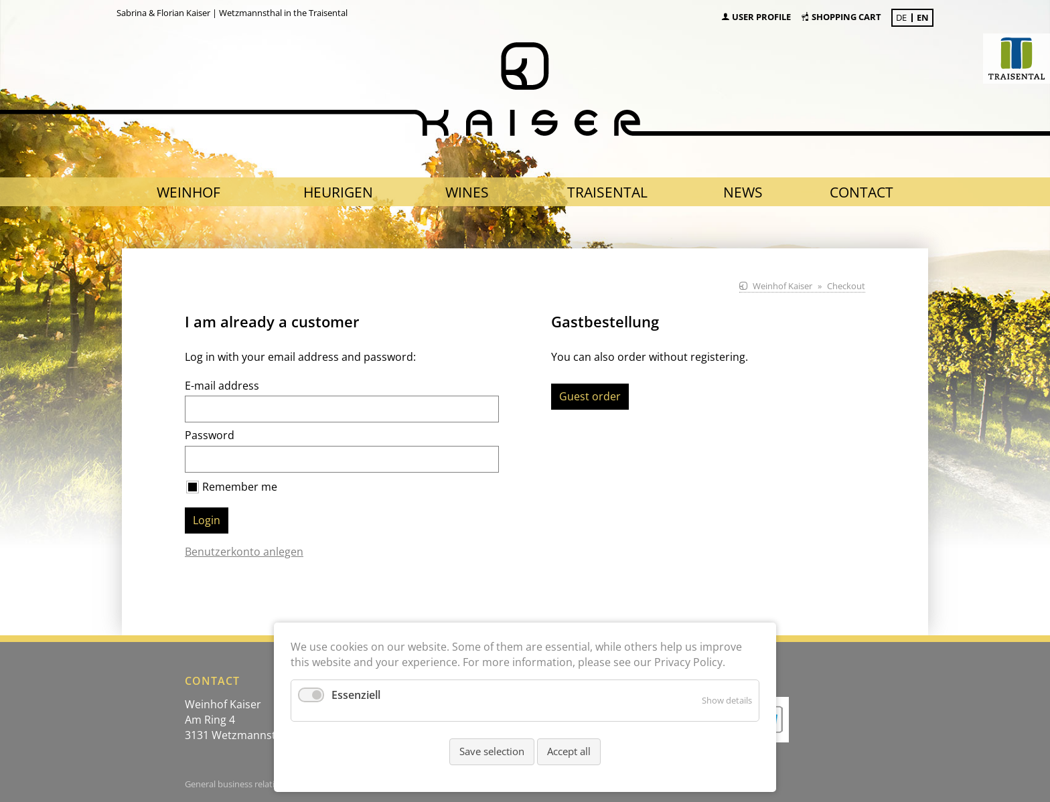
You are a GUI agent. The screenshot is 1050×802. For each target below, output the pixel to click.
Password (209, 435)
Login (206, 520)
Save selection (491, 751)
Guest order (590, 396)
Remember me (239, 486)
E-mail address (222, 385)
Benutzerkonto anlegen (244, 551)
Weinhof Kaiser (782, 286)
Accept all (569, 751)
